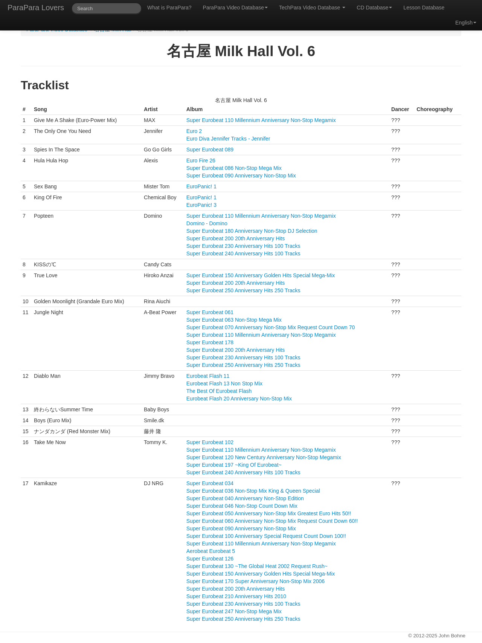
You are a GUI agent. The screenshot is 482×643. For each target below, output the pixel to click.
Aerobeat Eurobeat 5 (210, 551)
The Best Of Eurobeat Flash (219, 391)
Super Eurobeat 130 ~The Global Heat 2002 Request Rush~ (257, 566)
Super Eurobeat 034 (209, 483)
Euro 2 (194, 131)
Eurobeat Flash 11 (207, 376)
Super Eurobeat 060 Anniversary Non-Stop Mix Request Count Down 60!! (272, 521)
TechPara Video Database (312, 8)
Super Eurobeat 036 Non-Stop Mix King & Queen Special (253, 491)
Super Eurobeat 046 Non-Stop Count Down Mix (241, 506)
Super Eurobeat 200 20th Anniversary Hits (235, 238)
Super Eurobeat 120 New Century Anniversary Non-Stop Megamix (263, 457)
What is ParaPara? (169, 8)
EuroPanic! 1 (201, 186)
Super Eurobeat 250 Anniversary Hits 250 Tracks (243, 290)
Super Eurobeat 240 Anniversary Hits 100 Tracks (243, 253)
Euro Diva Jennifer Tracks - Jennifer (228, 139)
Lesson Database (423, 8)
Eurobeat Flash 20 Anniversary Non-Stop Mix (239, 399)
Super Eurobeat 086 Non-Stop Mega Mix (234, 168)
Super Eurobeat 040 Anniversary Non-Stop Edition (245, 498)
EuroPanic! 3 (201, 205)
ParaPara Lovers (36, 7)
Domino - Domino (206, 223)
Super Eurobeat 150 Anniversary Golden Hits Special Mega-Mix (260, 275)
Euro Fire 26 (200, 160)
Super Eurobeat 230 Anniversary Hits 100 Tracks (243, 246)
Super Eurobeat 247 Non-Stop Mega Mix (234, 611)
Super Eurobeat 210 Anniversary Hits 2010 (236, 596)
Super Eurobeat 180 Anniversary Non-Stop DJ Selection (251, 231)
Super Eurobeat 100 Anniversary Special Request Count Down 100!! (266, 536)
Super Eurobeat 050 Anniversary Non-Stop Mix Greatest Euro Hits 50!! (268, 513)
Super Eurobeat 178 (209, 342)
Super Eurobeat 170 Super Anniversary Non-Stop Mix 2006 (255, 581)
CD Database (374, 8)
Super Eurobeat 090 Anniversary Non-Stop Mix (241, 176)
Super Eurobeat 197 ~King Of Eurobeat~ (234, 465)
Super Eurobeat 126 (209, 559)
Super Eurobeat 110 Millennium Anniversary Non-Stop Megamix (261, 120)
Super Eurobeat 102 (209, 442)
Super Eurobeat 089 (209, 150)
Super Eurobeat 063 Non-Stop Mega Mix (234, 320)
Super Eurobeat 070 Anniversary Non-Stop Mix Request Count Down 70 (270, 327)
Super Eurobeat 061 (209, 312)
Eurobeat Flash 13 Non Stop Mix (224, 383)
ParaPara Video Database (235, 8)
